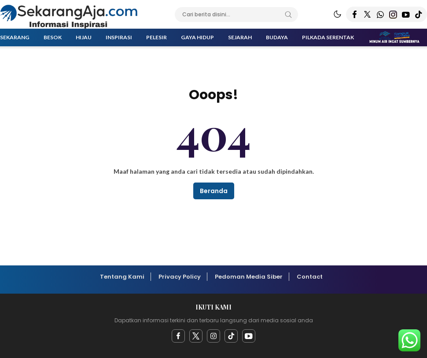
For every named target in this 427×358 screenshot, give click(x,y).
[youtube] (248, 336)
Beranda (214, 190)
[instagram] (213, 336)
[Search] (288, 14)
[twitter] (195, 336)
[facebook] (178, 336)
